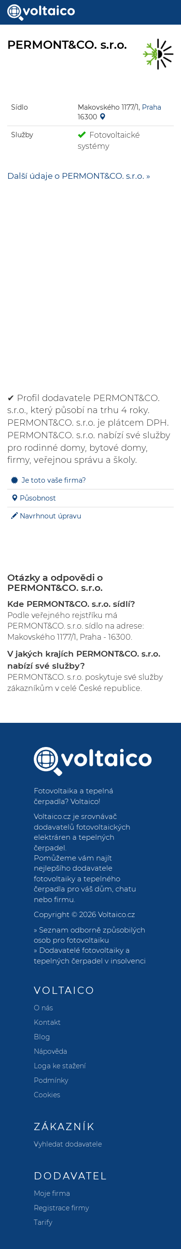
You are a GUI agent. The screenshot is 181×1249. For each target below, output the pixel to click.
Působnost (38, 498)
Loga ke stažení (60, 1066)
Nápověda (50, 1051)
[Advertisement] (90, 282)
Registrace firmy (61, 1208)
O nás (43, 1008)
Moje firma (52, 1193)
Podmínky (51, 1080)
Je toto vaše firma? (54, 480)
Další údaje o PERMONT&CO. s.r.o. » (78, 176)
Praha (151, 107)
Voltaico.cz (116, 914)
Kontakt (47, 1022)
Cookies (47, 1095)
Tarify (43, 1222)
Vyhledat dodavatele (68, 1144)
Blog (42, 1037)
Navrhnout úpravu (50, 516)
